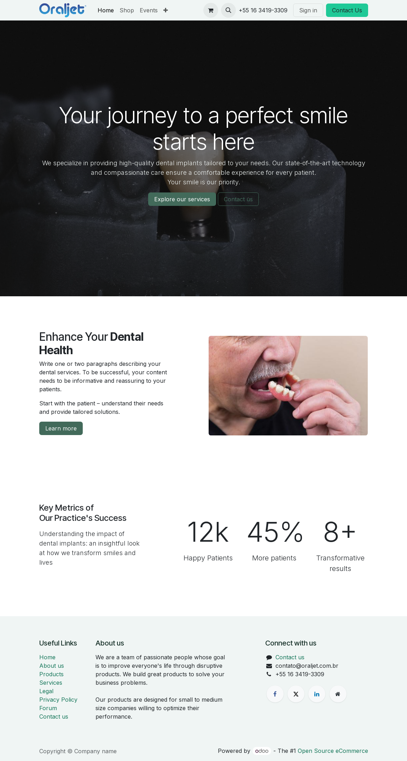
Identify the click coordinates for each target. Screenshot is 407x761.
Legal (46, 691)
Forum (48, 708)
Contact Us (347, 10)
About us (51, 665)
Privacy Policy (58, 699)
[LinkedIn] (316, 693)
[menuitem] (106, 10)
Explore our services (182, 199)
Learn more (61, 428)
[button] (228, 10)
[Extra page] (338, 693)
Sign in (308, 10)
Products (51, 674)
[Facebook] (275, 693)
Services (50, 682)
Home (47, 657)
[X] (295, 693)
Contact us (238, 199)
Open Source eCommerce (333, 750)
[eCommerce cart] (210, 10)
